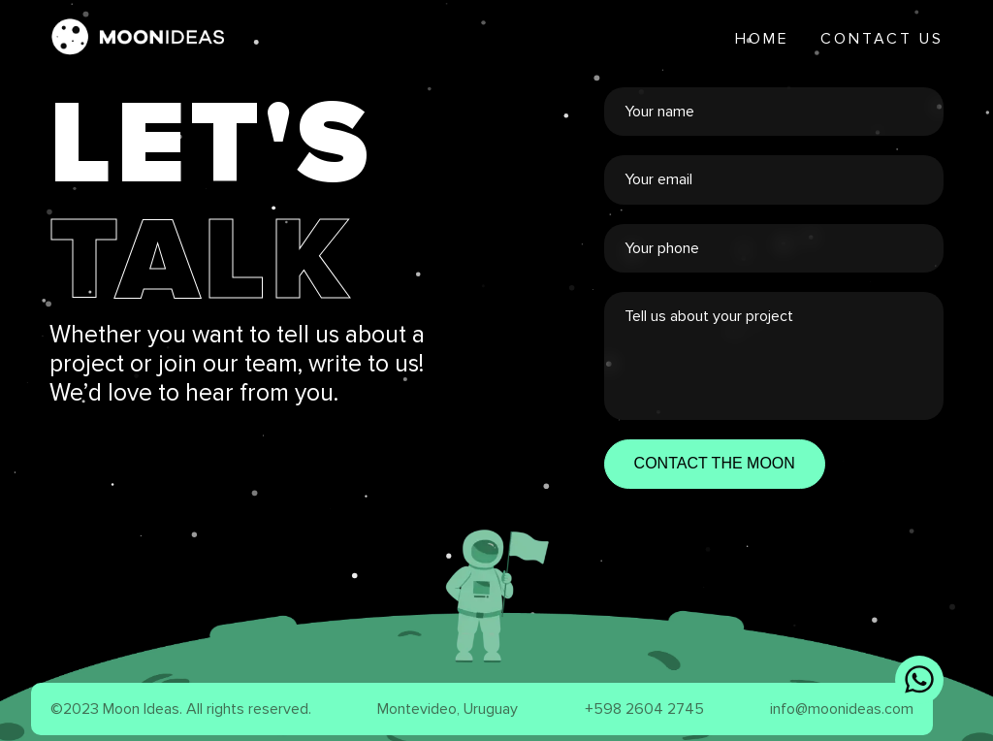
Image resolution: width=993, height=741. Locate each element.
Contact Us (882, 39)
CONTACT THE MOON (714, 463)
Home (762, 39)
